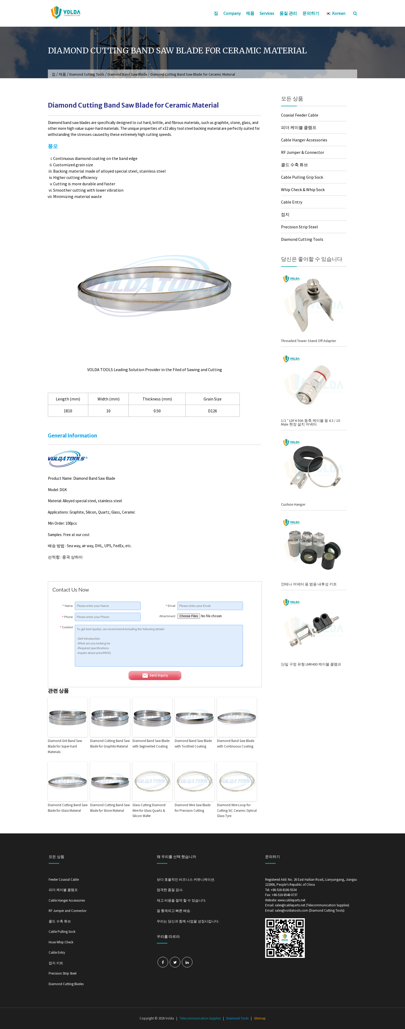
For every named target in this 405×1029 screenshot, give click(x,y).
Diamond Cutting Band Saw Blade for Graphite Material (110, 744)
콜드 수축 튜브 (294, 164)
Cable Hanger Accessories (304, 139)
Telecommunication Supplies (200, 1018)
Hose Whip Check (61, 942)
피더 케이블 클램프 (298, 127)
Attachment (167, 616)
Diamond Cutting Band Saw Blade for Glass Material (68, 808)
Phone (67, 617)
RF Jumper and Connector (67, 910)
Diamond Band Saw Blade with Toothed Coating (193, 744)
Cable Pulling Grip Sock (302, 177)
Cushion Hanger (293, 504)
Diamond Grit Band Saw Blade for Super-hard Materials (65, 746)
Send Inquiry (155, 675)
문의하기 (310, 13)
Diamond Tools (237, 1018)
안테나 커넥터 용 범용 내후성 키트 (309, 584)
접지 (285, 214)
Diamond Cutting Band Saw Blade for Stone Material (110, 808)
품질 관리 (288, 13)
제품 (250, 13)
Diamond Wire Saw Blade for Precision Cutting (192, 808)
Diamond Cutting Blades (66, 984)
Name (68, 606)
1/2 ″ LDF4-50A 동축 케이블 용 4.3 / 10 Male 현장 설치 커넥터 (310, 422)
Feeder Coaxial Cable (64, 879)
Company (232, 13)
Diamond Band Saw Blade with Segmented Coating (150, 744)
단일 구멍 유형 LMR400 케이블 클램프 (311, 664)
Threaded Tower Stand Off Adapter (308, 340)
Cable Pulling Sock (62, 931)
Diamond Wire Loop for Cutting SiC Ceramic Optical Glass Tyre (237, 810)
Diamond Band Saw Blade (127, 74)
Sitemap (260, 1018)
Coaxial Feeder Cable (299, 115)
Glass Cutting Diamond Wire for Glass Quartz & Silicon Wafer (148, 810)
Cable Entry (291, 202)
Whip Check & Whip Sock (303, 189)
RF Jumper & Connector (302, 152)
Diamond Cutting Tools (86, 74)
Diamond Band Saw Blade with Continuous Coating (235, 744)
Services (267, 13)
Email (171, 606)
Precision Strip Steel (299, 226)
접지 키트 (56, 963)
